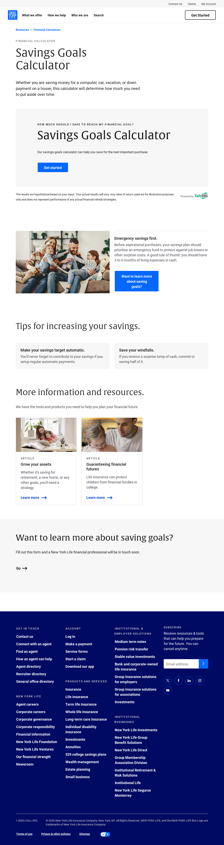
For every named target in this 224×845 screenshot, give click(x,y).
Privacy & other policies (56, 834)
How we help (57, 15)
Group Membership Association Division (131, 760)
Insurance (73, 689)
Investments (75, 739)
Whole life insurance (81, 711)
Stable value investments (135, 656)
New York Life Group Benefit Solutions (131, 740)
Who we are (79, 15)
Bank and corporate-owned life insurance (136, 667)
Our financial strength (33, 756)
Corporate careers (30, 711)
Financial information (33, 734)
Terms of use (24, 834)
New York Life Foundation (36, 741)
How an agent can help (34, 659)
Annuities (73, 746)
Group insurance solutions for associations (135, 692)
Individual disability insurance (80, 729)
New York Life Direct (131, 750)
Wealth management (82, 761)
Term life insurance (81, 704)
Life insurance (76, 696)
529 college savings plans (85, 754)
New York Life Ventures (35, 749)
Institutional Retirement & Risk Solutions (135, 773)
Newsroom (25, 764)
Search (99, 15)
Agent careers (27, 704)
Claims (192, 4)
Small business (77, 776)
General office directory (35, 681)
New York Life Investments (136, 729)
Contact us (24, 636)
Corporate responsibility (35, 726)
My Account (209, 4)
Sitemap (84, 834)
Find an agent (27, 651)
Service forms (76, 651)
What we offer (32, 15)
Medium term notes (130, 641)
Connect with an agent (33, 644)
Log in (70, 636)
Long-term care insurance (86, 719)
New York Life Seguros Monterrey (133, 793)
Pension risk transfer (131, 649)
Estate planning (77, 769)
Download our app (79, 666)
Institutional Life (128, 782)
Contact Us (175, 4)
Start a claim (75, 659)
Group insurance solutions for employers (135, 679)
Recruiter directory (31, 674)
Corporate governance (34, 719)
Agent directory (28, 666)
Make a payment (78, 644)
